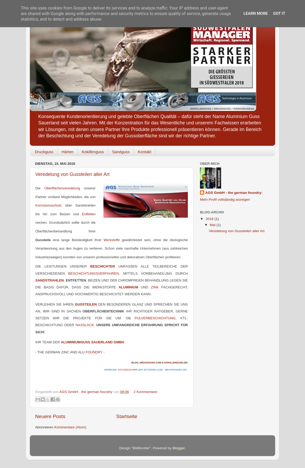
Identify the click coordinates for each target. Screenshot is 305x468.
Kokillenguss (93, 151)
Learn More (256, 13)
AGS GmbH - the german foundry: (234, 193)
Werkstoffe (113, 240)
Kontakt (144, 151)
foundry (93, 352)
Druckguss (44, 151)
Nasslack (84, 325)
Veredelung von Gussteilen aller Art (72, 174)
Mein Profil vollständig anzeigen (225, 200)
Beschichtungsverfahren (93, 273)
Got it (279, 13)
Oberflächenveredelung (62, 188)
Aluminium (128, 287)
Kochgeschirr (127, 369)
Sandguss (121, 151)
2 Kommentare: (146, 392)
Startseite (126, 416)
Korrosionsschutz (48, 205)
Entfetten (89, 214)
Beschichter (102, 266)
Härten (68, 151)
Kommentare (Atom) (70, 427)
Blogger (179, 448)
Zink (155, 287)
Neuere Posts (50, 416)
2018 (210, 219)
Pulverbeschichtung (155, 318)
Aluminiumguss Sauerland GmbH (92, 342)
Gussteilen (86, 304)
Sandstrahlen (49, 280)
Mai (213, 225)
